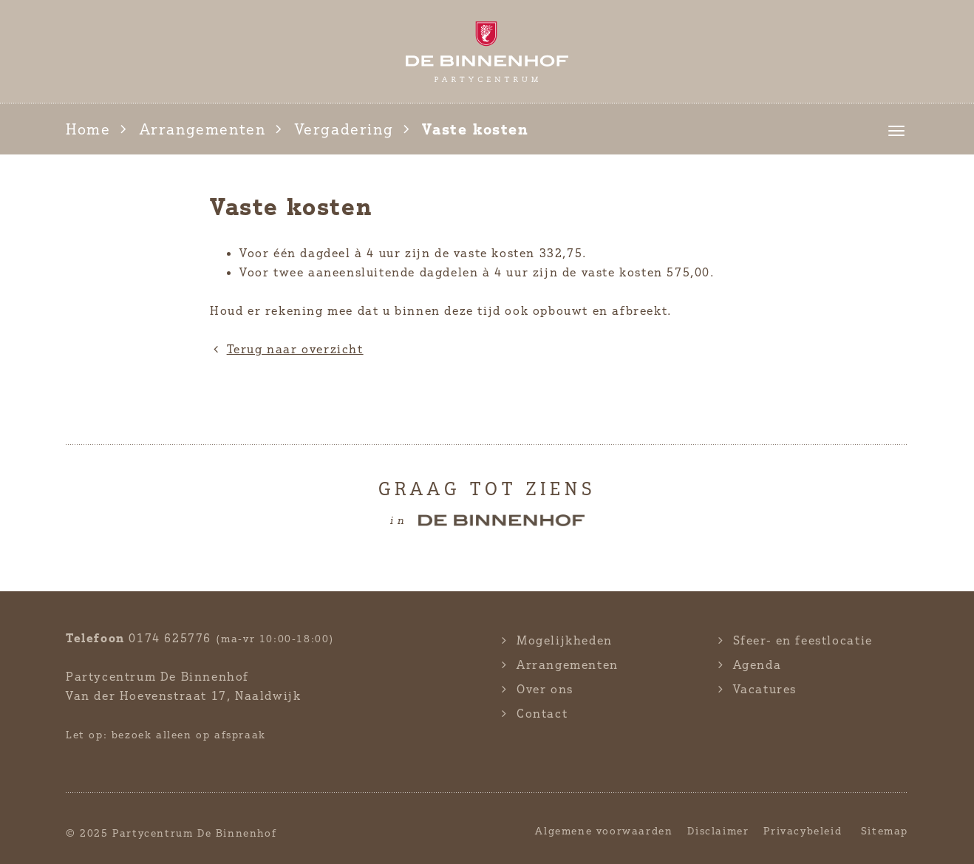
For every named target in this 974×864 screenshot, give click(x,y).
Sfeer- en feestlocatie (803, 640)
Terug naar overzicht (287, 348)
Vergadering (344, 129)
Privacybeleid (802, 830)
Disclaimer (718, 830)
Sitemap (884, 830)
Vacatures (765, 688)
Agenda (757, 664)
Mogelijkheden (565, 640)
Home (88, 129)
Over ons (545, 688)
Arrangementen (203, 129)
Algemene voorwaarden (603, 830)
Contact (542, 713)
